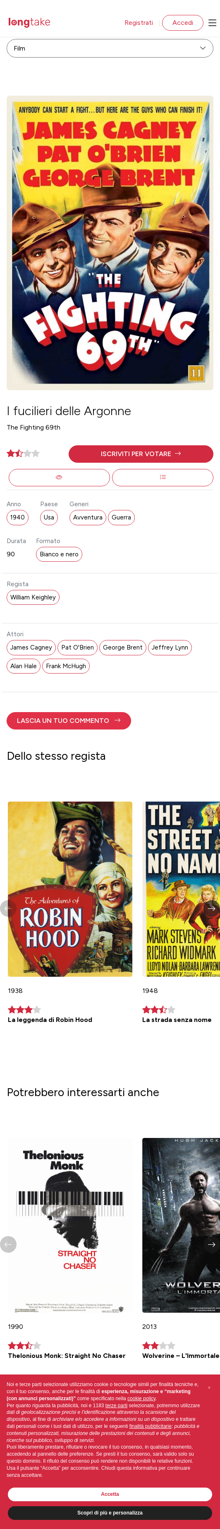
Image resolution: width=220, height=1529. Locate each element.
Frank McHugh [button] (66, 666)
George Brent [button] (123, 647)
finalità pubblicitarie (150, 1426)
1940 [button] (17, 517)
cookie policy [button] (141, 1398)
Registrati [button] (138, 23)
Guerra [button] (121, 517)
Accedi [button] (182, 23)
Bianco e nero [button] (59, 554)
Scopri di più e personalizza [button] (110, 1513)
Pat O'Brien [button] (77, 647)
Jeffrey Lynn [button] (170, 647)
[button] (141, 454)
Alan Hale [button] (23, 666)
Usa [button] (49, 517)
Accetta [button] (110, 1494)
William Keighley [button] (33, 597)
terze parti (116, 1405)
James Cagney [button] (31, 647)
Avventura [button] (88, 517)
